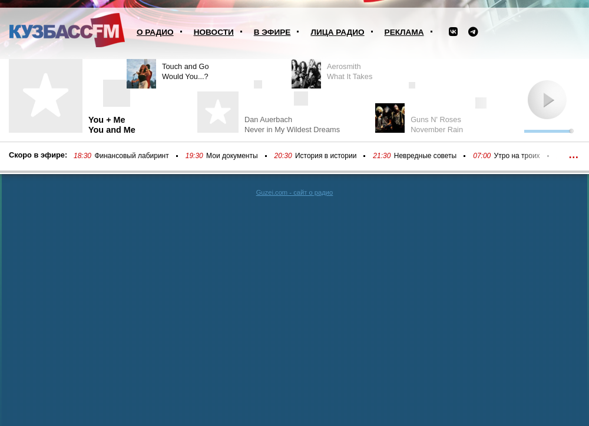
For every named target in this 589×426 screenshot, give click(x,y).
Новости (214, 32)
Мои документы (231, 156)
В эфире (272, 32)
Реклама (404, 32)
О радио (155, 32)
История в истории (325, 156)
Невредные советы (425, 156)
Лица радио (337, 32)
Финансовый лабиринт (131, 156)
